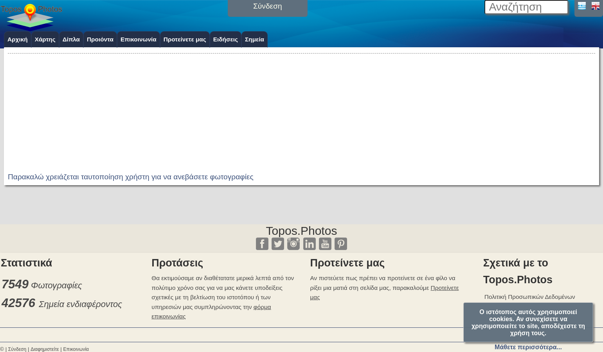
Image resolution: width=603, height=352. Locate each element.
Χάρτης (45, 39)
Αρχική (17, 39)
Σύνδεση (17, 349)
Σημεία (254, 39)
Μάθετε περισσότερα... (528, 347)
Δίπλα (71, 39)
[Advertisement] (301, 110)
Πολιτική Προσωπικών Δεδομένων (529, 296)
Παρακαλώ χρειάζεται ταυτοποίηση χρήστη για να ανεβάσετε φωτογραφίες (131, 177)
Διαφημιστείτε (45, 349)
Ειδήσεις (225, 39)
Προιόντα (100, 39)
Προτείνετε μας (185, 39)
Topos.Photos (301, 230)
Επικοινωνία (139, 39)
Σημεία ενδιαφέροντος (80, 304)
